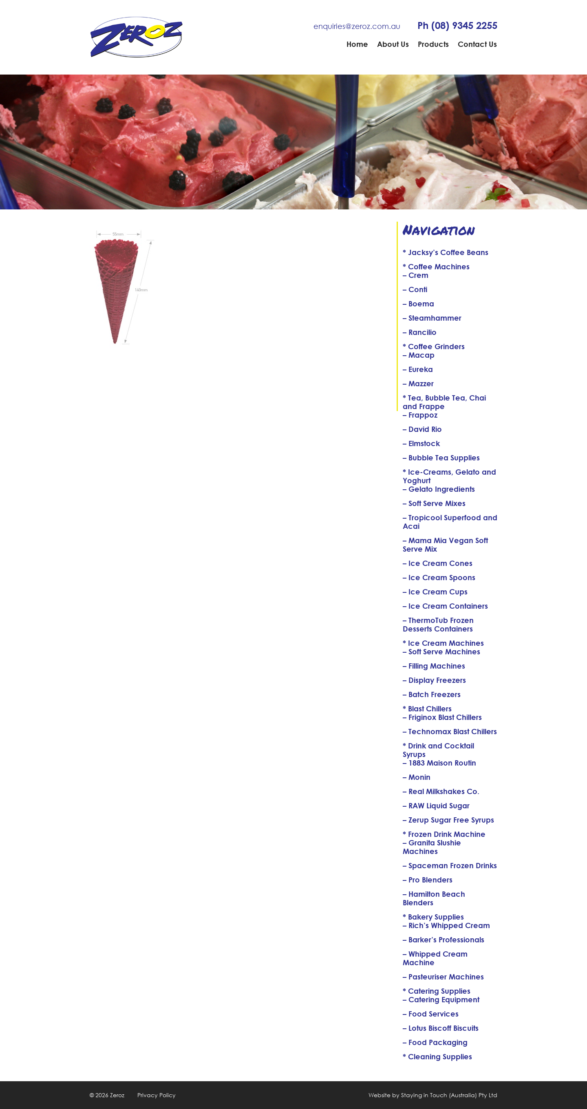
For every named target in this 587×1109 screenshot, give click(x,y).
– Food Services (431, 1013)
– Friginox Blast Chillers (442, 717)
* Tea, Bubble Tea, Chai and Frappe (444, 402)
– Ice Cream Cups (435, 591)
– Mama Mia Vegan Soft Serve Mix (445, 544)
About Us (393, 44)
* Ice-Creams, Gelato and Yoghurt (449, 476)
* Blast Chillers (427, 708)
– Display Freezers (434, 680)
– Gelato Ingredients (439, 488)
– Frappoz (420, 414)
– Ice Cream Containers (445, 605)
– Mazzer (418, 383)
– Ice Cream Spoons (439, 577)
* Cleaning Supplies (437, 1056)
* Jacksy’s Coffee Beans (445, 252)
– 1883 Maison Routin (439, 762)
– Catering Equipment (441, 999)
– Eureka (418, 369)
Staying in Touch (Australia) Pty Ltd (449, 1095)
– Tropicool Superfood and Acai (450, 521)
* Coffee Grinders (434, 346)
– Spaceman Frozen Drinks (450, 865)
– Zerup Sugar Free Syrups (448, 819)
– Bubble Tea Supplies (441, 457)
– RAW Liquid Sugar (436, 805)
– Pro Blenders (427, 879)
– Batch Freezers (432, 694)
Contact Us (477, 44)
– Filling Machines (434, 665)
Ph (457, 25)
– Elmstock (421, 443)
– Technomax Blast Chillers (450, 731)
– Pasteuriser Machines (443, 976)
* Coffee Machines (436, 266)
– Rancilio (420, 332)
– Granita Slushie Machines (432, 847)
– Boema (418, 303)
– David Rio (422, 429)
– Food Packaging (435, 1042)
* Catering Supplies (436, 990)
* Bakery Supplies (433, 916)
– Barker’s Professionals (443, 939)
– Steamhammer (432, 317)
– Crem (415, 275)
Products (433, 44)
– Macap (419, 354)
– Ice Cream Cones (437, 563)
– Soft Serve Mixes (434, 503)
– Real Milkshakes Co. (441, 791)
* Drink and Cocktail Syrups (438, 750)
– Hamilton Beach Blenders (434, 898)
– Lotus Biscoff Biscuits (441, 1027)
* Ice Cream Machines (443, 642)
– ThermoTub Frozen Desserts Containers (438, 624)
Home (357, 44)
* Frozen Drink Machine (444, 834)
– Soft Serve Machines (441, 651)
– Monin (416, 776)
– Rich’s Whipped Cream (446, 925)
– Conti (415, 289)
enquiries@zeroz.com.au (356, 26)
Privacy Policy (156, 1095)
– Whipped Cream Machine (435, 958)
